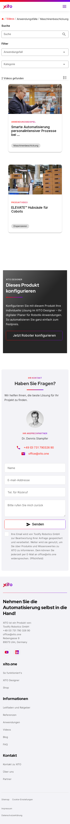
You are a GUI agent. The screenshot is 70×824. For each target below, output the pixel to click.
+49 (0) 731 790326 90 (39, 447)
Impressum (6, 808)
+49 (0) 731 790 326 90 (16, 630)
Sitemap (5, 799)
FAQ (5, 744)
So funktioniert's (12, 672)
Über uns (8, 771)
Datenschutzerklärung (12, 815)
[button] (64, 6)
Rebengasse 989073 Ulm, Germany (15, 640)
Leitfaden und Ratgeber (16, 707)
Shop (6, 687)
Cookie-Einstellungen (22, 799)
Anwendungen (11, 722)
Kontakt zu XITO (12, 764)
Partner (7, 779)
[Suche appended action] (64, 34)
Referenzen (9, 714)
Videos (10, 18)
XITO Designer (11, 680)
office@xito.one (38, 453)
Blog (5, 737)
